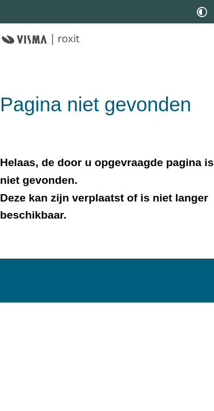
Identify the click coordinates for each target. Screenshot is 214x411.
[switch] (202, 12)
